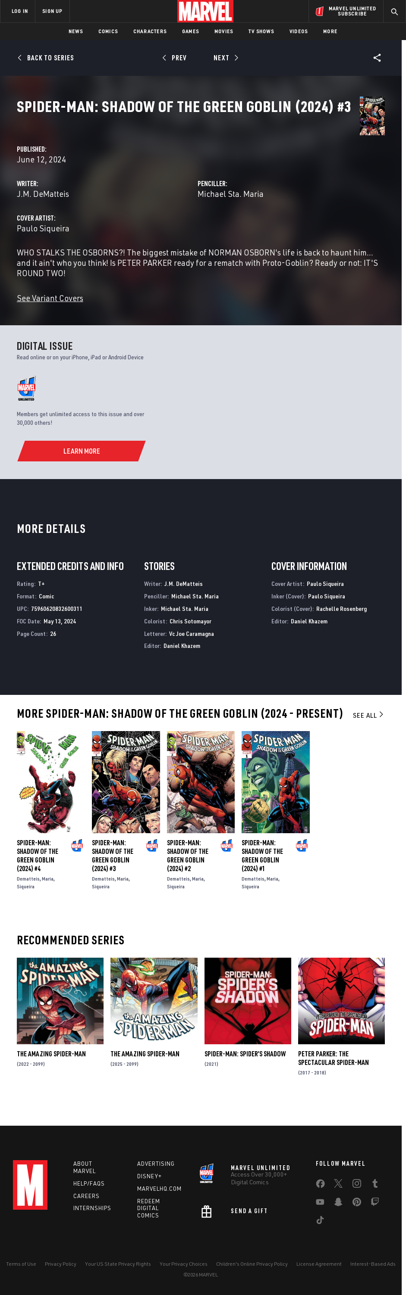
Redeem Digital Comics (148, 1208)
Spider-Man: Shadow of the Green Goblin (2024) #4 (37, 875)
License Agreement (319, 1264)
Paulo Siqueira (159, 238)
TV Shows (261, 31)
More (330, 31)
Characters (150, 31)
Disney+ (149, 1176)
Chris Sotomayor (190, 640)
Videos (299, 31)
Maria (48, 898)
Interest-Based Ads (373, 1264)
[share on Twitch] (375, 1203)
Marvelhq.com (159, 1188)
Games (190, 31)
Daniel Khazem (182, 665)
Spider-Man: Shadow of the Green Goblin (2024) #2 (187, 875)
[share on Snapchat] (338, 1203)
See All (369, 735)
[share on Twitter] (338, 1185)
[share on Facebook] (320, 1185)
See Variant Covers (166, 318)
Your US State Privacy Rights (118, 1264)
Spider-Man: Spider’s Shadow (245, 1073)
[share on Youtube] (320, 1203)
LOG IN (20, 11)
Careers (86, 1195)
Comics (108, 31)
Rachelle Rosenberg (341, 628)
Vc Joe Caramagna (191, 653)
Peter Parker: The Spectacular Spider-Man (333, 1077)
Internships (92, 1208)
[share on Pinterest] (356, 1203)
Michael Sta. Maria (289, 203)
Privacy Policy (60, 1264)
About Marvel (84, 1167)
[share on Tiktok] (320, 1221)
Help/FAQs (89, 1183)
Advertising (156, 1163)
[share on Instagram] (356, 1185)
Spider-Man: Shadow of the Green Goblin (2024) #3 (112, 875)
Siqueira (26, 906)
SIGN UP (52, 11)
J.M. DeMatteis (159, 203)
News (76, 31)
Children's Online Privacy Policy (252, 1264)
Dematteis (28, 898)
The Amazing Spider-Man (51, 1073)
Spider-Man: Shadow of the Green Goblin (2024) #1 (262, 875)
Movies (223, 31)
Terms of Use (21, 1264)
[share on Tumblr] (375, 1185)
